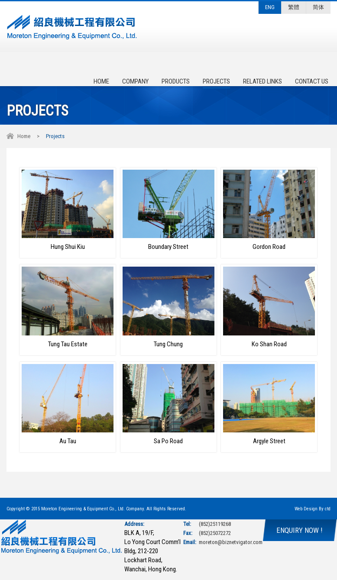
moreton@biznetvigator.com (230, 542)
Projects (216, 81)
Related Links (262, 81)
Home (101, 81)
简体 (318, 7)
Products (176, 81)
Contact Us (311, 81)
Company (135, 81)
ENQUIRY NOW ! (299, 530)
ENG (270, 7)
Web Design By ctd (313, 509)
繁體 (293, 7)
